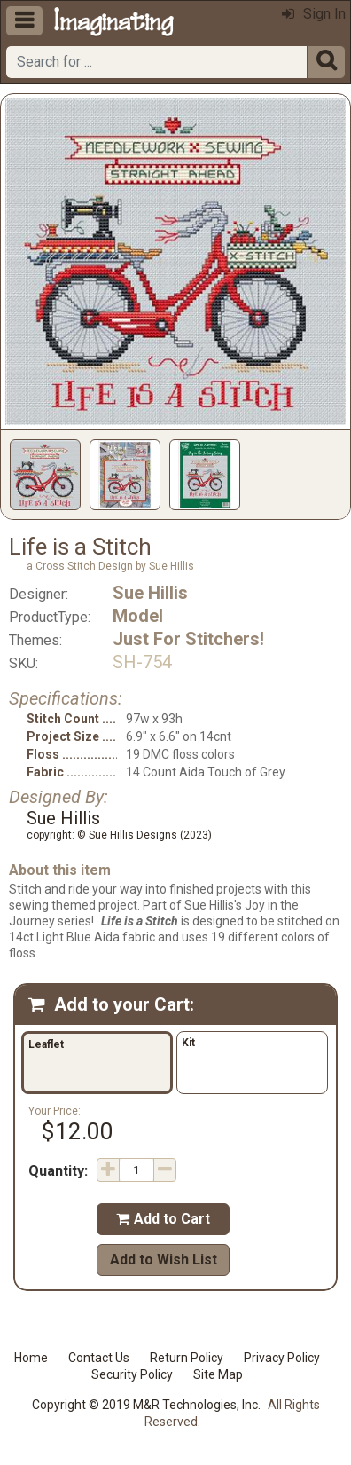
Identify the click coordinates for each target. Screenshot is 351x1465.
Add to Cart (163, 1218)
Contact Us (98, 1358)
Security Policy (132, 1374)
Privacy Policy (282, 1358)
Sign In (314, 13)
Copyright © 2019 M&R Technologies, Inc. (146, 1405)
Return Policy (186, 1358)
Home (31, 1358)
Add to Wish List (163, 1259)
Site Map (218, 1374)
